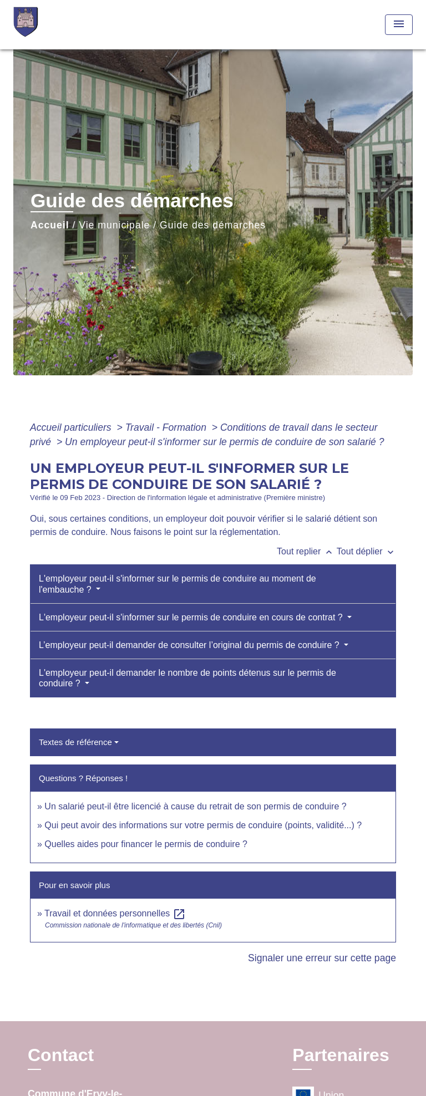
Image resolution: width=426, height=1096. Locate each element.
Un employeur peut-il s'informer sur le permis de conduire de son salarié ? (224, 441)
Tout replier (307, 551)
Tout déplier (366, 551)
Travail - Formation (167, 427)
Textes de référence (75, 742)
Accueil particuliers (72, 427)
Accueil (50, 225)
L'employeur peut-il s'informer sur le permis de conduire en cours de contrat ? (192, 617)
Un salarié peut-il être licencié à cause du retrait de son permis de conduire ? (195, 806)
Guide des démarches (213, 225)
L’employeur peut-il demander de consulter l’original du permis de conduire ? (190, 645)
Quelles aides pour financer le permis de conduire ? (145, 844)
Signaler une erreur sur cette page (322, 958)
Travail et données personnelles (115, 913)
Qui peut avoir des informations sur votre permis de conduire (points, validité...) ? (203, 825)
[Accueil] (55, 24)
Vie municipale (114, 225)
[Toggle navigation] (399, 24)
